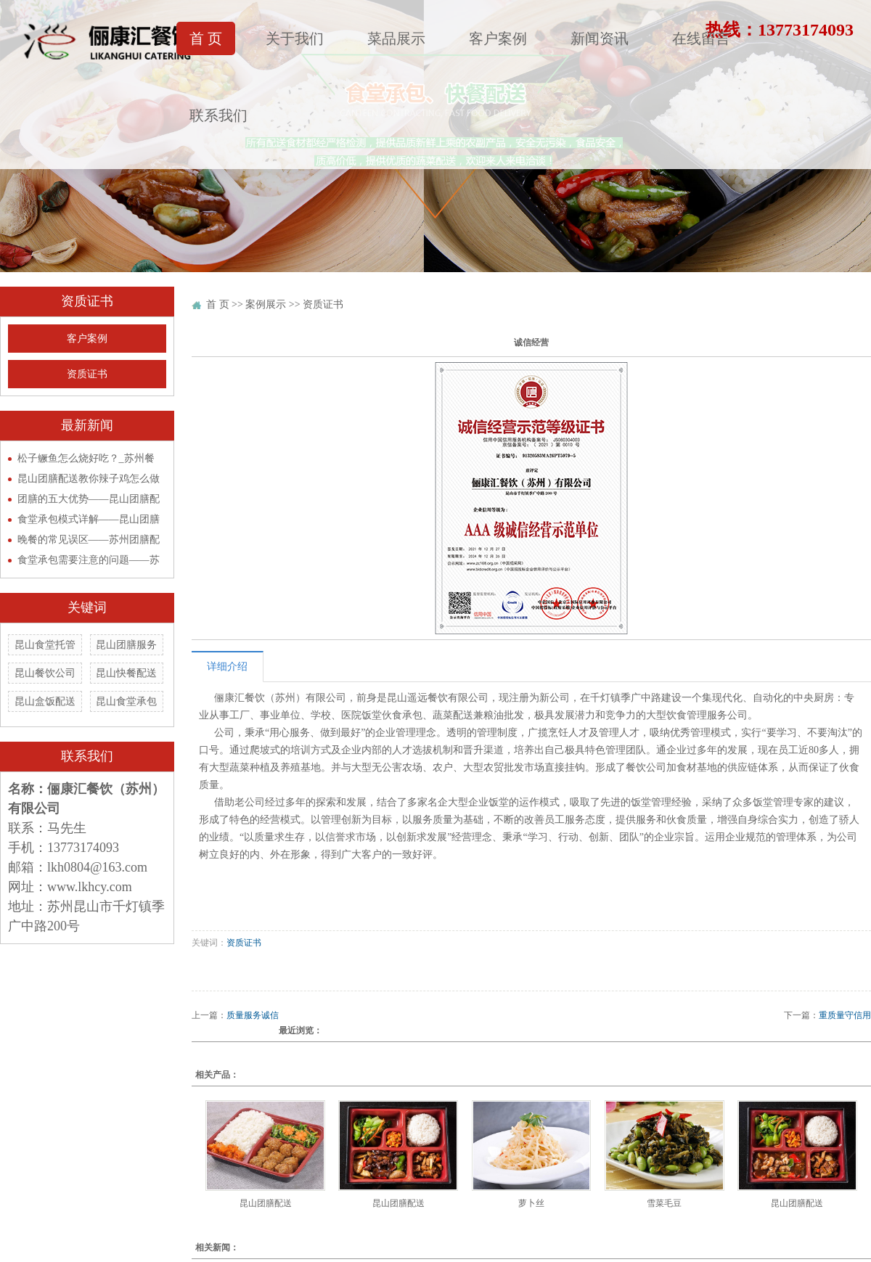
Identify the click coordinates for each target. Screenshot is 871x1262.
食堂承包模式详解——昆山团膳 (88, 519)
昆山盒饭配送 (45, 701)
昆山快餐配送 (126, 673)
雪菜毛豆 (664, 1203)
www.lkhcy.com (89, 887)
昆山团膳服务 (126, 644)
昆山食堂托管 (45, 644)
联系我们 (218, 115)
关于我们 (295, 38)
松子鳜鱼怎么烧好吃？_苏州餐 (86, 458)
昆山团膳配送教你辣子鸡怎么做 (88, 478)
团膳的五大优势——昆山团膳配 (88, 498)
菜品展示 (396, 38)
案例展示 (265, 304)
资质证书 (87, 374)
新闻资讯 (600, 38)
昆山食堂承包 (126, 701)
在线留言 (701, 38)
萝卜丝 (531, 1203)
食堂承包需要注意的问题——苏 (88, 559)
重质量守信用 (845, 1015)
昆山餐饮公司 (45, 673)
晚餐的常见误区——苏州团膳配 (88, 539)
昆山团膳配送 (266, 1203)
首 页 (205, 38)
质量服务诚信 (252, 1015)
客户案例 (498, 38)
